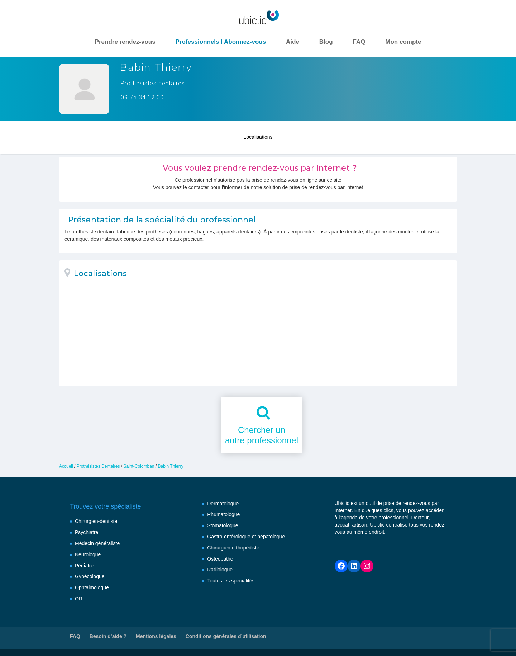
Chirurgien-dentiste (96, 521)
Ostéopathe (220, 559)
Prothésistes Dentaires (98, 466)
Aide (292, 41)
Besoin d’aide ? (108, 636)
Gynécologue (90, 576)
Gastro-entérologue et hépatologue (246, 536)
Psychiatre (86, 532)
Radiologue (220, 569)
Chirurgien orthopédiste (233, 548)
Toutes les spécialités (230, 581)
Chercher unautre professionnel (261, 435)
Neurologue (88, 554)
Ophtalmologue (92, 587)
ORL (80, 598)
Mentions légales (156, 636)
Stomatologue (222, 525)
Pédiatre (84, 565)
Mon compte (403, 41)
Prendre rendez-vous (125, 41)
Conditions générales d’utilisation (226, 636)
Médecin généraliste (97, 543)
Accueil (66, 466)
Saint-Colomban (138, 466)
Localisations (258, 135)
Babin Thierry (170, 466)
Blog (326, 41)
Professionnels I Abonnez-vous (221, 41)
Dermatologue (223, 503)
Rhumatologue (223, 514)
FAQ (359, 41)
